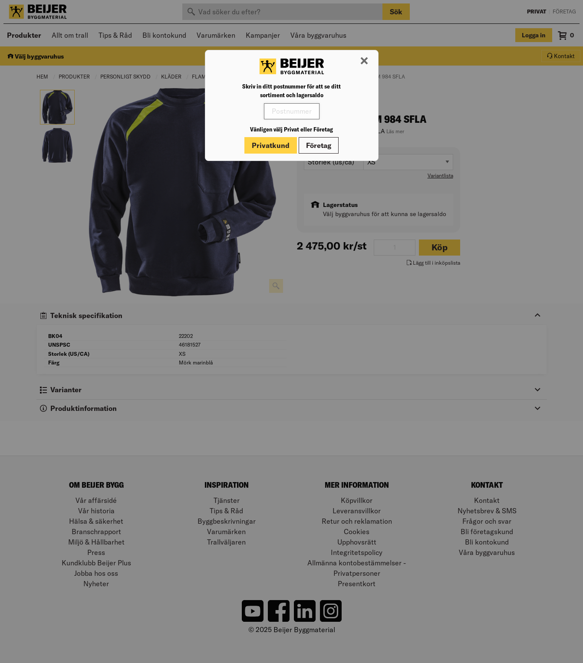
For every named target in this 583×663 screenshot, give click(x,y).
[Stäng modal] (364, 61)
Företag (318, 145)
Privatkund (271, 145)
